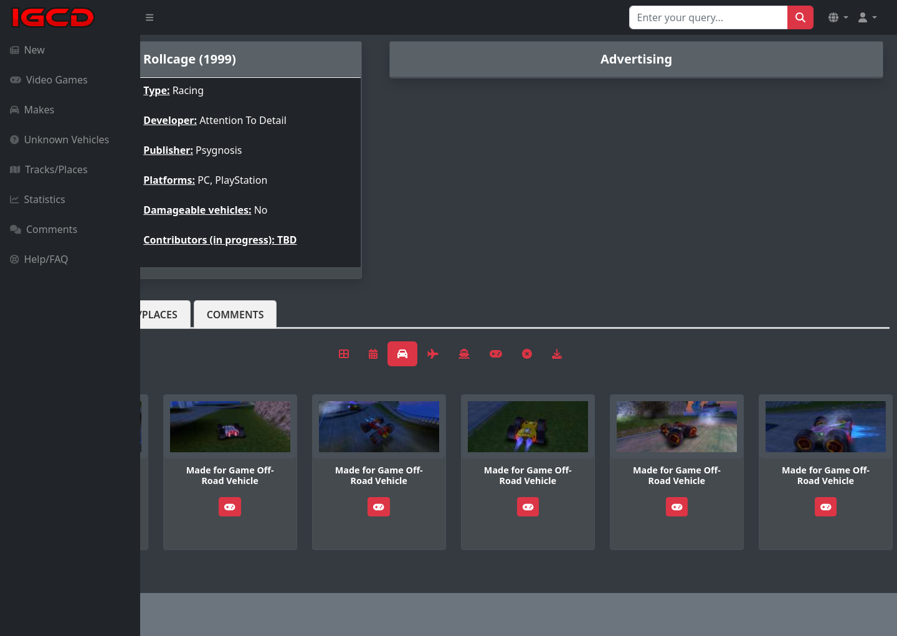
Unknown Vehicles (59, 139)
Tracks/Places (49, 169)
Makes (32, 109)
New (27, 50)
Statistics (37, 199)
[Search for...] (708, 17)
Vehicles (186, 314)
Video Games (49, 80)
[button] (838, 17)
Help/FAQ (39, 259)
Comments (43, 229)
